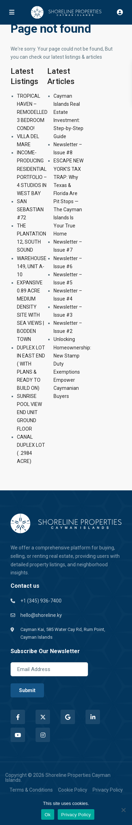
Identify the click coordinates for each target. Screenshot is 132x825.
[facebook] (18, 717)
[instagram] (43, 735)
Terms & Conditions (31, 790)
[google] (68, 717)
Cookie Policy (72, 790)
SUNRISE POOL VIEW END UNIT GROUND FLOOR (29, 412)
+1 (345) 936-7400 (41, 601)
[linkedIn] (93, 717)
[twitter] (43, 717)
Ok (48, 814)
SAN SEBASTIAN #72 (30, 209)
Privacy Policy (108, 790)
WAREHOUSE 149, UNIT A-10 (31, 266)
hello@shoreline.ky (41, 615)
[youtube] (18, 735)
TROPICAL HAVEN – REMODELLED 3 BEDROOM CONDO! (32, 112)
